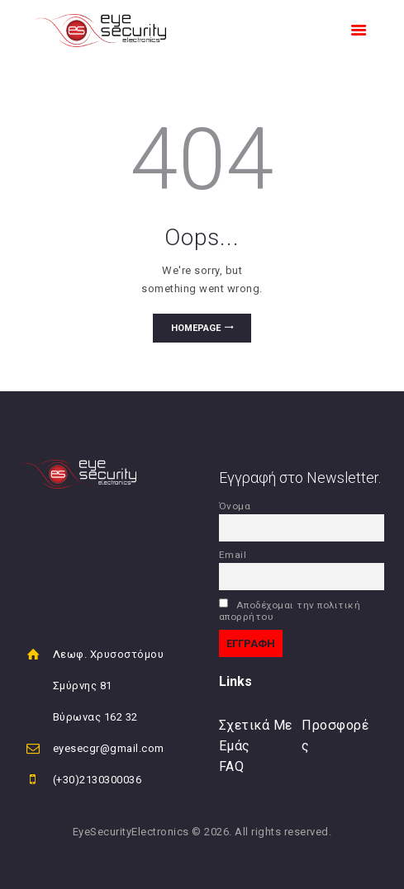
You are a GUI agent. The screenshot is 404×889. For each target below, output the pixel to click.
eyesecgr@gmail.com (108, 748)
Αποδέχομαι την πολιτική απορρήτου (290, 610)
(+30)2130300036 (97, 779)
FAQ (232, 766)
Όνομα (235, 506)
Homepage (196, 328)
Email (233, 554)
